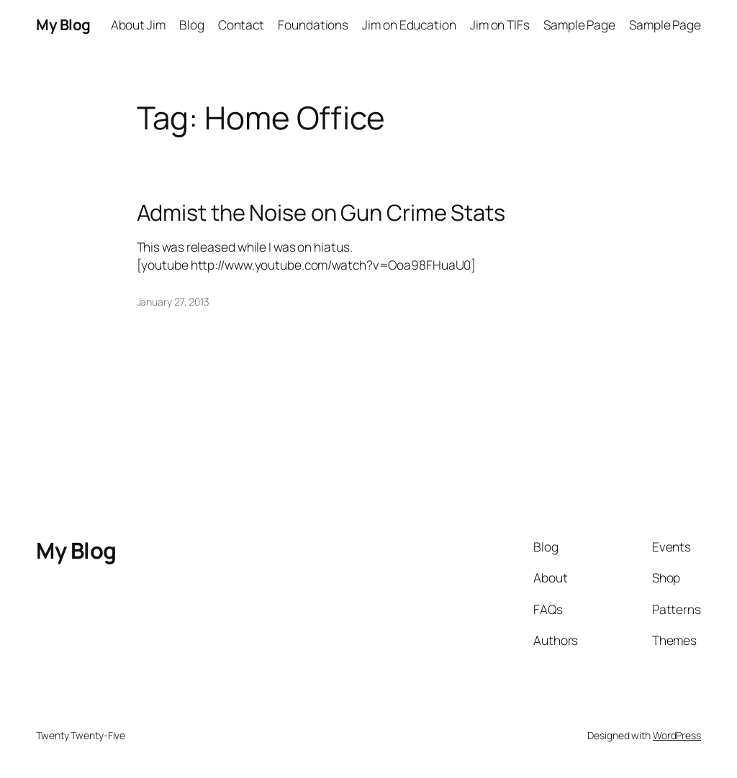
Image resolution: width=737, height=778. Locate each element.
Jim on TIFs (500, 24)
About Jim (138, 24)
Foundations (313, 24)
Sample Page (579, 24)
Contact (241, 24)
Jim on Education (409, 24)
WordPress (677, 735)
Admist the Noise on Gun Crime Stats (321, 212)
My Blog (63, 24)
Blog (191, 24)
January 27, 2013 (173, 301)
